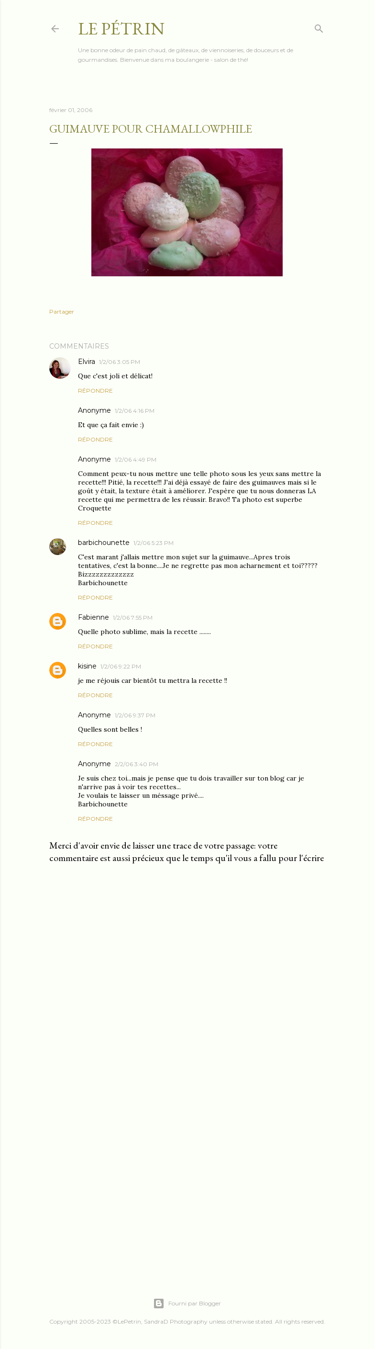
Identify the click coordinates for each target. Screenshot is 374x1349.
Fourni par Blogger (187, 1303)
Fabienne (93, 617)
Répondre (95, 390)
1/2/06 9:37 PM (135, 715)
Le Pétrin (121, 28)
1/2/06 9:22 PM (120, 666)
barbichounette (104, 542)
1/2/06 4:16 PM (134, 410)
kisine (87, 666)
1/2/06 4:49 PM (135, 459)
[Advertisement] (187, 1183)
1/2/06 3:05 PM (119, 361)
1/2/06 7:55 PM (133, 617)
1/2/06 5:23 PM (153, 542)
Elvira (86, 361)
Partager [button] (61, 311)
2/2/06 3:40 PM (136, 764)
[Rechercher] (319, 26)
